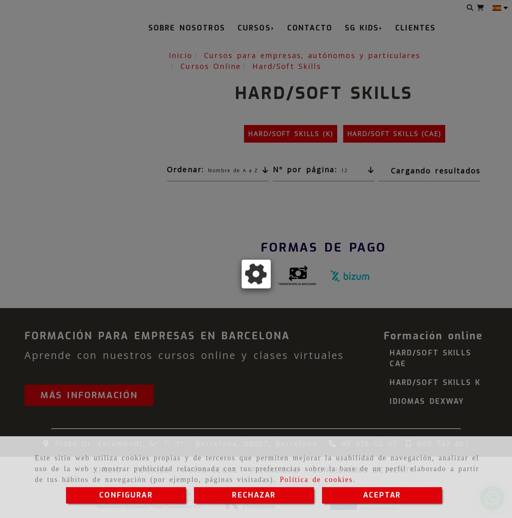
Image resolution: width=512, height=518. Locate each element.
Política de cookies (316, 480)
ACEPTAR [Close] (382, 495)
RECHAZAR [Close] (254, 495)
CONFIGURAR (126, 495)
